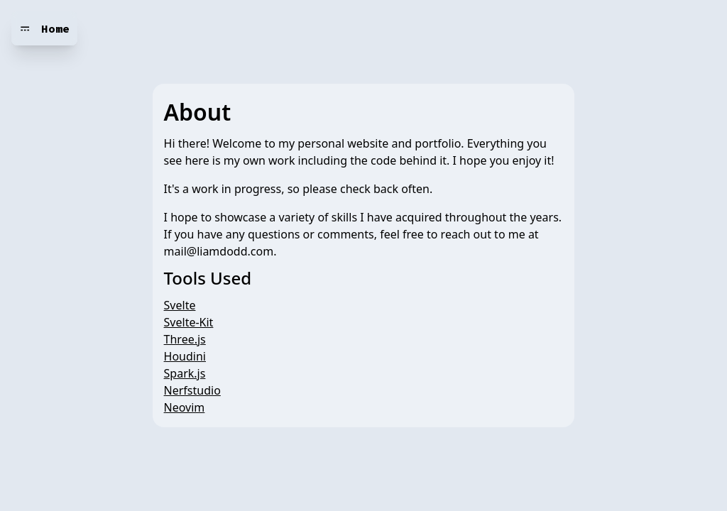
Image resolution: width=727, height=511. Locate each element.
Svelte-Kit (189, 322)
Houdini (185, 356)
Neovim (184, 407)
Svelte (180, 305)
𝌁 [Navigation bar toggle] (25, 28)
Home (55, 28)
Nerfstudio (192, 390)
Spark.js (185, 373)
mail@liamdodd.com (219, 251)
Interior (316, 28)
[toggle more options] (358, 28)
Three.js (185, 339)
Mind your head (130, 28)
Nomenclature (234, 28)
